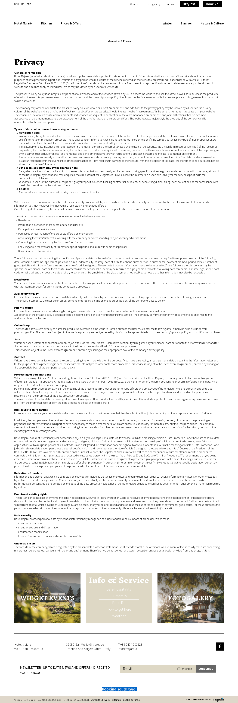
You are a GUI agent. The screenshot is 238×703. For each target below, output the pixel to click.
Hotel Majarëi (23, 23)
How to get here (119, 609)
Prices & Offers (71, 23)
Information (113, 41)
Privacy (187, 668)
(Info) (190, 668)
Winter (167, 23)
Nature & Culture (212, 23)
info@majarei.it (100, 402)
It (22, 4)
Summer (186, 23)
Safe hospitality (119, 589)
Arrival (170, 4)
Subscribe (206, 668)
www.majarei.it (171, 76)
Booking (212, 4)
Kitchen (46, 23)
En (29, 4)
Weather (135, 4)
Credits (96, 699)
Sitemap (116, 699)
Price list (119, 602)
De (16, 4)
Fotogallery (153, 4)
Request (189, 4)
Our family (119, 595)
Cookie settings (131, 699)
